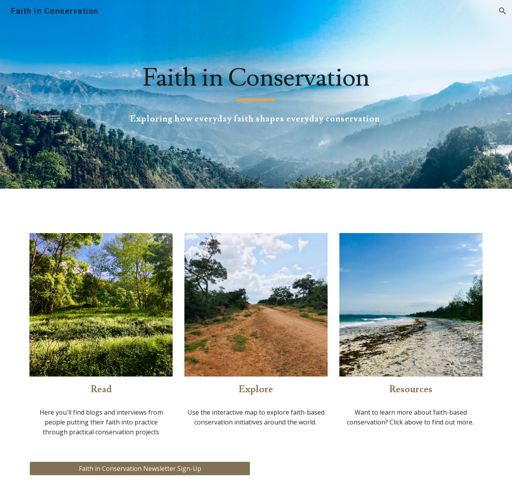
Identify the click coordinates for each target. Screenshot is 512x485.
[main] (256, 82)
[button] (502, 11)
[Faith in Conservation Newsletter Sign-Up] (140, 468)
